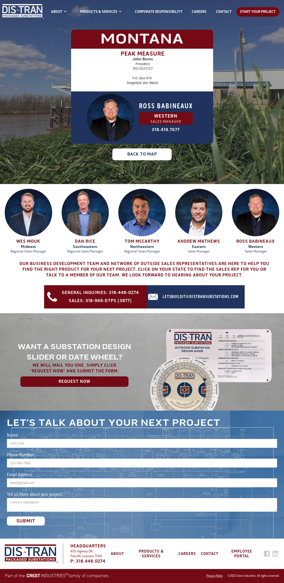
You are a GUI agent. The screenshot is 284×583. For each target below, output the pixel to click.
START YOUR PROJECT (258, 11)
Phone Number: (21, 454)
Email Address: (20, 474)
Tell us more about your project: (35, 494)
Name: (13, 435)
